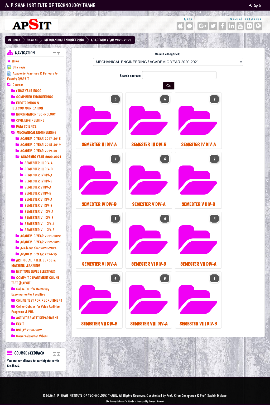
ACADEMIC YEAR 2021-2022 (40, 236)
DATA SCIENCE (26, 126)
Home (16, 40)
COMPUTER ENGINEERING (34, 97)
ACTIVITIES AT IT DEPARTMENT (37, 318)
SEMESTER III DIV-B (39, 169)
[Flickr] (249, 26)
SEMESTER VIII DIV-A (39, 224)
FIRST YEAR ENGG (28, 91)
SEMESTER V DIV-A (38, 187)
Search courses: (131, 75)
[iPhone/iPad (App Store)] (180, 26)
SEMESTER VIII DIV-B (40, 230)
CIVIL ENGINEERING (30, 120)
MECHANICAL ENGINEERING (64, 40)
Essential (114, 401)
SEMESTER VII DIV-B (39, 217)
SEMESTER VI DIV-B (38, 205)
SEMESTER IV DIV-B (38, 181)
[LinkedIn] (231, 26)
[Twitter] (213, 26)
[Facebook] (222, 26)
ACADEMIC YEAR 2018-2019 (40, 144)
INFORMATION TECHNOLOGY (36, 114)
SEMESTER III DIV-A (38, 163)
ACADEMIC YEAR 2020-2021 (111, 40)
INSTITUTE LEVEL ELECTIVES (35, 271)
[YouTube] (240, 26)
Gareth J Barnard (156, 401)
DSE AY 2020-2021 (29, 330)
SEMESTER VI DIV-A (38, 199)
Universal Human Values (32, 336)
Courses (32, 40)
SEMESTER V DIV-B (38, 193)
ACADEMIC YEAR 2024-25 (38, 254)
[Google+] (202, 26)
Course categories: (167, 54)
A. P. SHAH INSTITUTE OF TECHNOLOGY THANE (50, 5)
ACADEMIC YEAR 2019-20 (38, 151)
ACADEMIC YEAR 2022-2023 (40, 242)
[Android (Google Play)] (189, 26)
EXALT (20, 324)
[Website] (258, 26)
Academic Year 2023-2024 (38, 248)
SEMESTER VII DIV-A (39, 211)
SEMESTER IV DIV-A (38, 175)
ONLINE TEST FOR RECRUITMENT (39, 300)
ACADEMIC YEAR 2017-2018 (40, 138)
